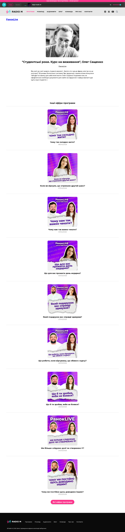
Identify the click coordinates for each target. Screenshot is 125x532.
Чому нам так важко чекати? (62, 229)
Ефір (10, 4)
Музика (18, 4)
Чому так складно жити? (62, 142)
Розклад (40, 11)
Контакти (88, 11)
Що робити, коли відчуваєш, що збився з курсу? (62, 361)
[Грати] (4, 5)
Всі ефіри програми (62, 502)
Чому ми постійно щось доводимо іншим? (62, 492)
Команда (69, 11)
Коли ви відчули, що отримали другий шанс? (62, 186)
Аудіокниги (51, 11)
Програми (30, 11)
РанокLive (12, 19)
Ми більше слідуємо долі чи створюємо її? (62, 448)
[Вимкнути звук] (110, 5)
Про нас (78, 11)
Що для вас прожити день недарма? (62, 273)
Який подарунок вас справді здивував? (62, 317)
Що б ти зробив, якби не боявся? (62, 404)
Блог (61, 11)
